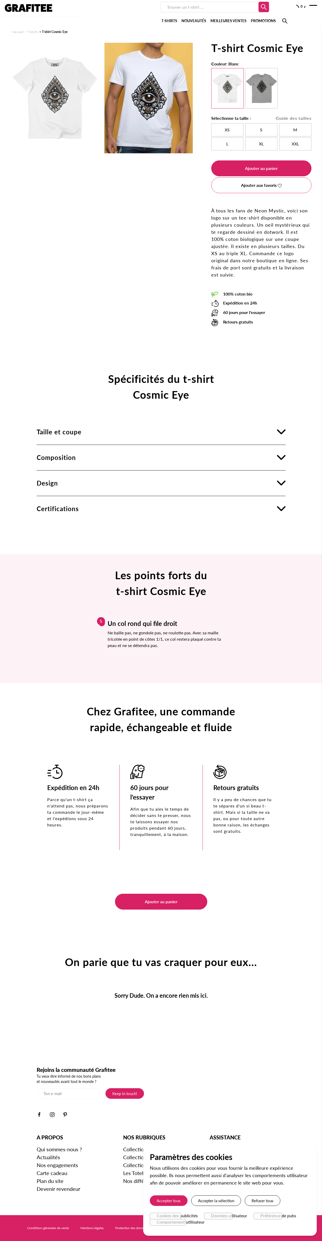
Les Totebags (138, 1173)
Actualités (48, 1157)
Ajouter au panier (261, 168)
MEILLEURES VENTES (164, 13)
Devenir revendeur (58, 1189)
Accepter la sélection (216, 1200)
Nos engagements (57, 1165)
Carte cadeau (52, 1173)
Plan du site (50, 1181)
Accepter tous (169, 1200)
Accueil (18, 32)
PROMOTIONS (199, 13)
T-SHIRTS (105, 13)
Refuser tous (262, 1200)
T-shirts (33, 32)
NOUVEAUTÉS (129, 13)
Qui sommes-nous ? (59, 1149)
